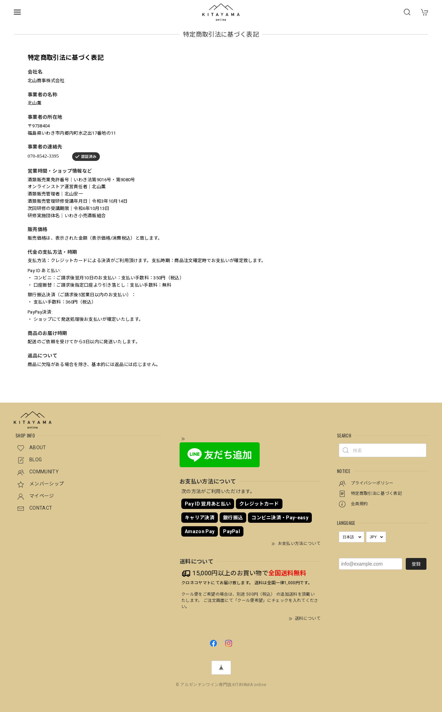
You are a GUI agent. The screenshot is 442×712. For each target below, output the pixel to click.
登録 (416, 564)
